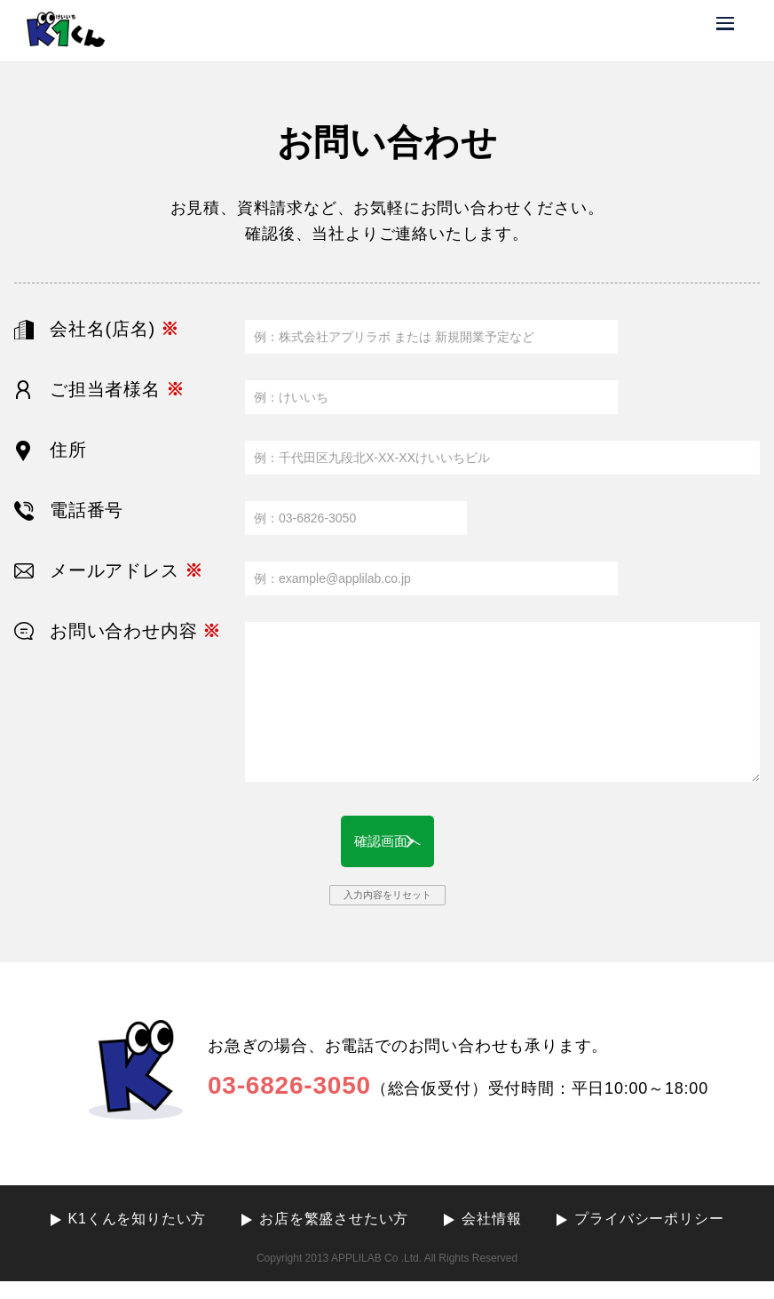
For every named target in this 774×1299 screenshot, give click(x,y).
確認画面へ (387, 850)
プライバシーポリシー (648, 1236)
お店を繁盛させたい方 (333, 1236)
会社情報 (491, 1236)
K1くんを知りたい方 (137, 1236)
